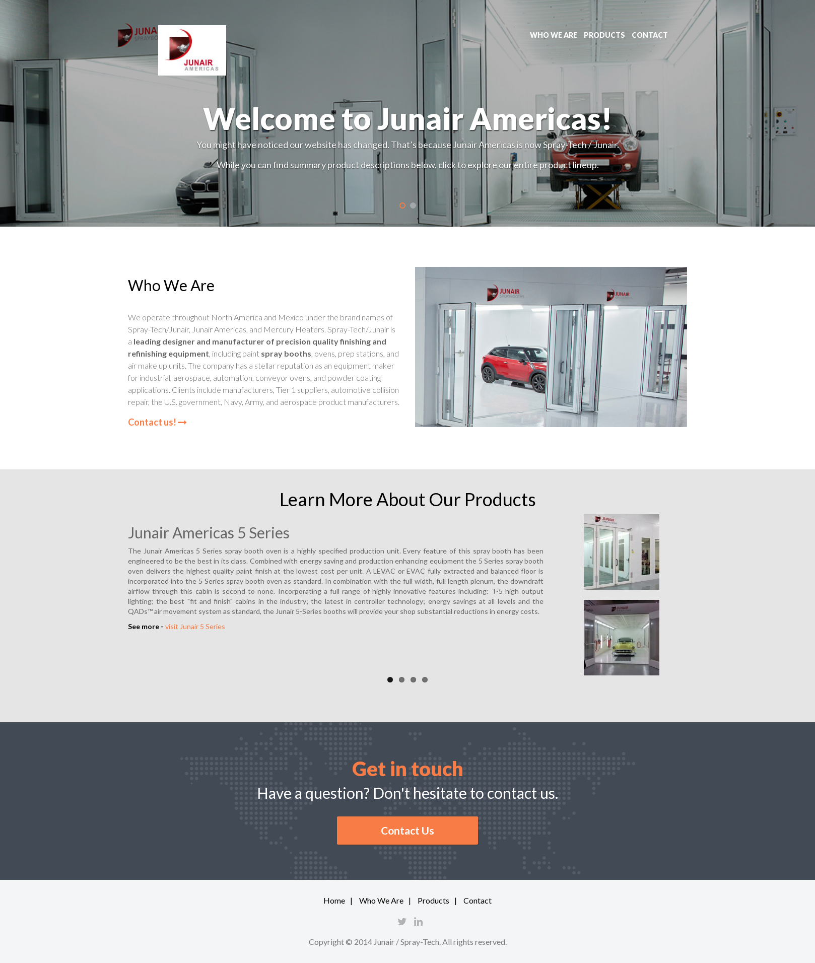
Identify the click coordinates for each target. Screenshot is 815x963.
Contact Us (407, 830)
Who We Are (381, 900)
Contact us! (157, 422)
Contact (650, 35)
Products (604, 35)
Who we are (553, 35)
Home (334, 900)
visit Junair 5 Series (195, 626)
